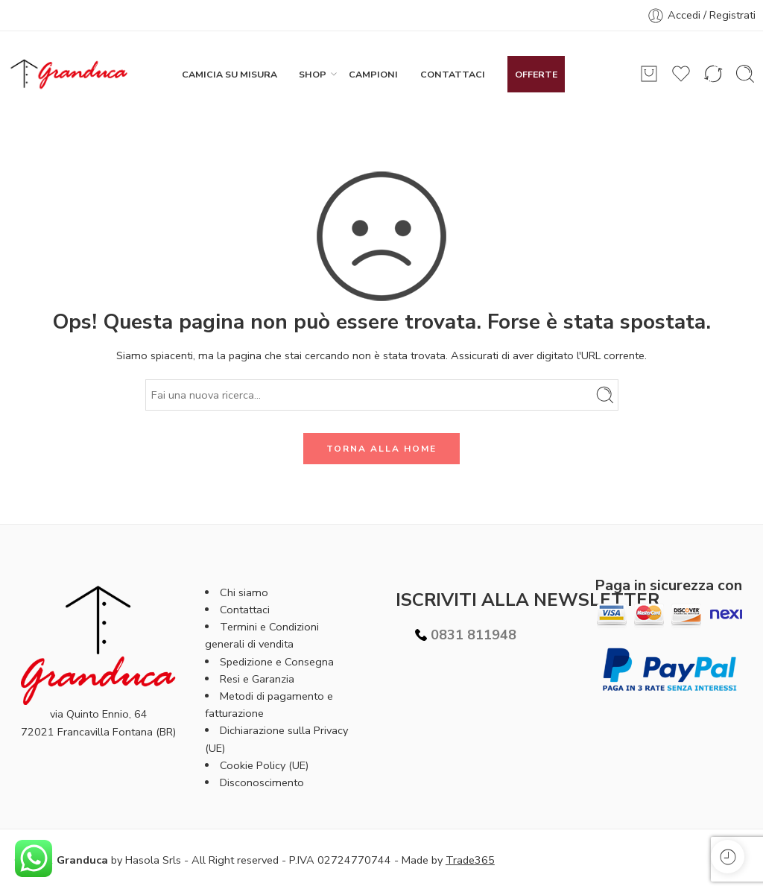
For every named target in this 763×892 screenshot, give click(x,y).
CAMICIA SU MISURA (229, 74)
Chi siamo (244, 592)
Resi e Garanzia (257, 678)
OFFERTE (536, 74)
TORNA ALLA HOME (381, 449)
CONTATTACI (452, 74)
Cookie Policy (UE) (264, 765)
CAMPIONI (373, 74)
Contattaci (245, 609)
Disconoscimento (262, 782)
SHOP (312, 73)
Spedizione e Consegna (277, 661)
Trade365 (470, 860)
